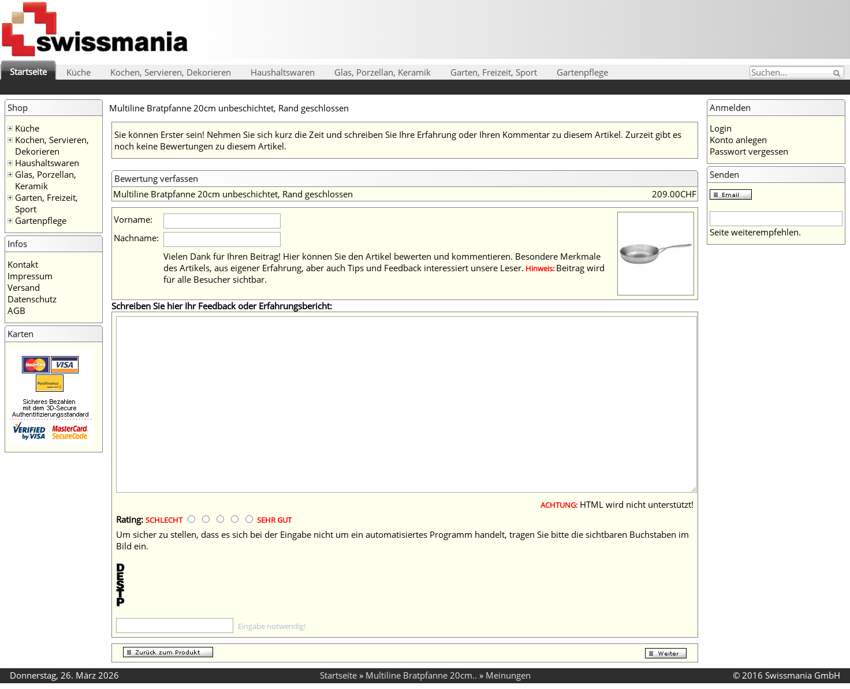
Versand (24, 287)
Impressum (30, 276)
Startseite (28, 71)
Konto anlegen (738, 139)
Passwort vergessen (749, 151)
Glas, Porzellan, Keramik (382, 72)
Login (721, 128)
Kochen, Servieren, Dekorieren (170, 72)
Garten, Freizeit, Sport (493, 72)
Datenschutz (32, 299)
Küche (78, 72)
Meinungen (508, 675)
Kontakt (23, 264)
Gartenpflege (582, 72)
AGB (16, 310)
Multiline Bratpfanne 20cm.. (421, 675)
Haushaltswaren (283, 72)
